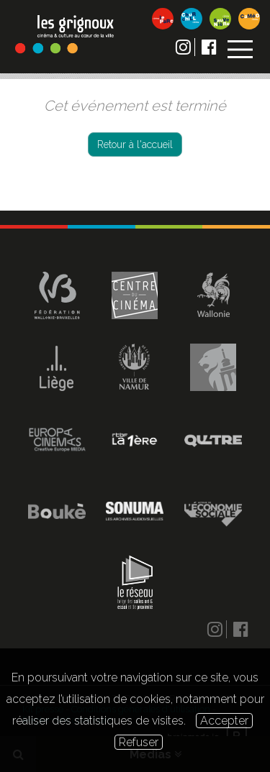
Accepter (224, 720)
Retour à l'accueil (135, 144)
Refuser (138, 742)
